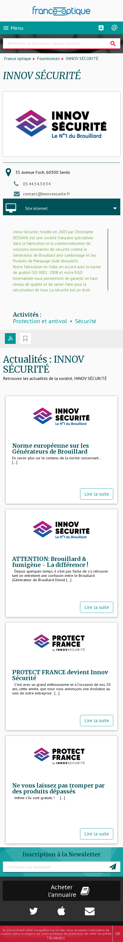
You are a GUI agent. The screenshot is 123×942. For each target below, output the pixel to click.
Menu (13, 28)
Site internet (36, 208)
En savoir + (57, 937)
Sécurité (85, 321)
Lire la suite (96, 494)
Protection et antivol (40, 321)
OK (117, 933)
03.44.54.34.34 (37, 183)
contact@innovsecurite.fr (46, 193)
